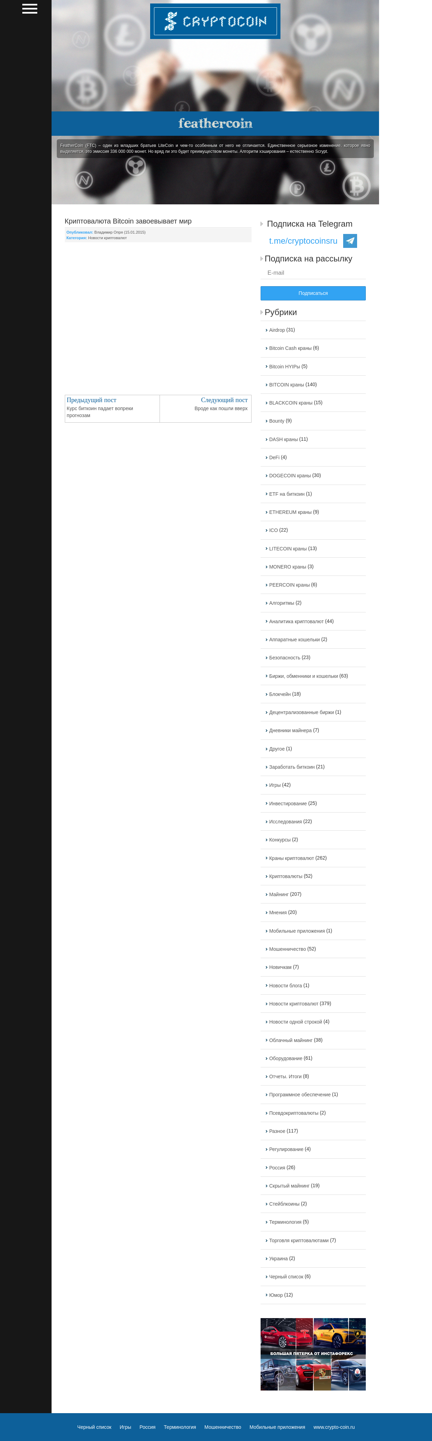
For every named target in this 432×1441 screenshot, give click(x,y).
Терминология (285, 1222)
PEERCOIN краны (289, 585)
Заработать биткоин (292, 767)
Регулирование (286, 1149)
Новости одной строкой (295, 1022)
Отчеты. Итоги (285, 1076)
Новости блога (285, 985)
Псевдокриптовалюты (293, 1113)
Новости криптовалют (107, 238)
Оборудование (285, 1058)
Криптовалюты (285, 876)
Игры (275, 785)
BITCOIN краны (286, 384)
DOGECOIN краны (290, 476)
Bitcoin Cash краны (290, 348)
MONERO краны (287, 567)
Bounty (277, 421)
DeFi (274, 457)
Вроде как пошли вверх (220, 408)
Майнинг (279, 894)
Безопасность (284, 658)
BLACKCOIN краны (291, 403)
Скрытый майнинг (289, 1186)
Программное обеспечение (300, 1095)
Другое (277, 749)
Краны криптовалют (291, 858)
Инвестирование (288, 803)
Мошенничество (287, 949)
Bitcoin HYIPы (284, 366)
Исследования (285, 821)
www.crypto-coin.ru (334, 1427)
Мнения (278, 913)
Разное (277, 1131)
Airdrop (277, 330)
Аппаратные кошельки (294, 639)
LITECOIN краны (288, 548)
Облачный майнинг (291, 1040)
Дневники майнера (290, 731)
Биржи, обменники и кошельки (303, 676)
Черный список (286, 1277)
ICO (273, 530)
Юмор (276, 1295)
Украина (278, 1258)
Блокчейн (280, 694)
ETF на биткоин (287, 494)
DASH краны (283, 439)
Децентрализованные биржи (301, 712)
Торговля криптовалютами (299, 1240)
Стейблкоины (284, 1204)
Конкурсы (280, 840)
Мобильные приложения (297, 931)
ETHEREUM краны (290, 512)
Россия (277, 1167)
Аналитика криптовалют (296, 621)
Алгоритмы (281, 603)
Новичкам (280, 967)
